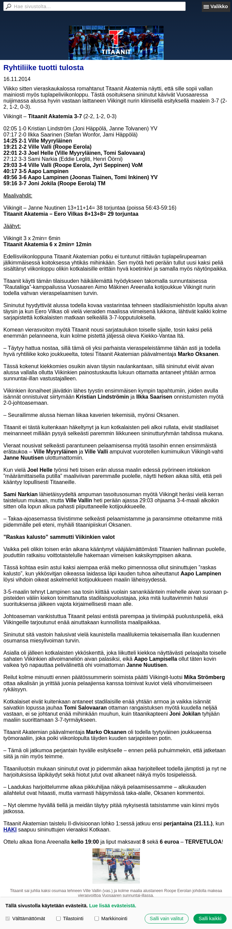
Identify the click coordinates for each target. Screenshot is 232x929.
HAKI (10, 829)
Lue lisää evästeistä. (112, 905)
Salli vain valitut (166, 918)
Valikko (219, 6)
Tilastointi (69, 918)
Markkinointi (110, 918)
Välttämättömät (25, 918)
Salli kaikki (209, 918)
